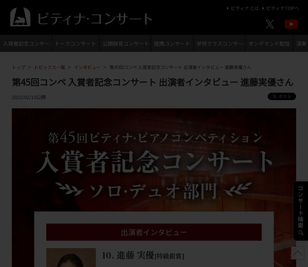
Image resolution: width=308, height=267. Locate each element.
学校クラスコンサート (221, 43)
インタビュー (87, 67)
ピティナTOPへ (279, 7)
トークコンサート (75, 43)
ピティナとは (242, 7)
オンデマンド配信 (269, 43)
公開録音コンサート (126, 43)
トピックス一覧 (49, 67)
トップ (18, 67)
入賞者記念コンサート (27, 43)
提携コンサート (172, 43)
